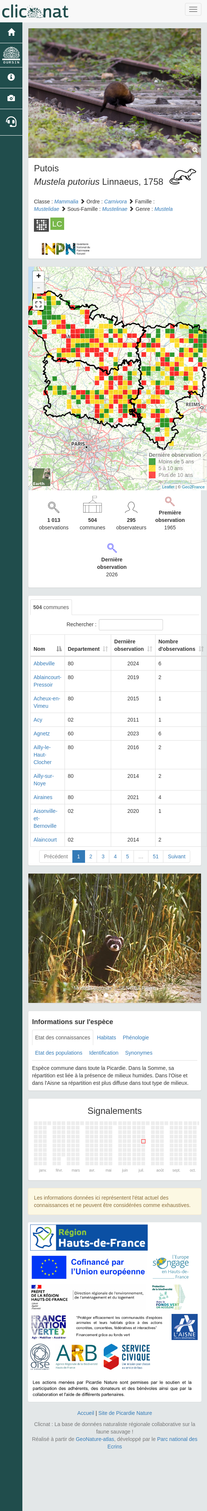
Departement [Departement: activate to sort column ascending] (84, 649)
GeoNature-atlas (95, 1439)
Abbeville (44, 663)
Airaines (43, 797)
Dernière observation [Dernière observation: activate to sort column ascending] (129, 645)
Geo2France (193, 487)
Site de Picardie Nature (125, 1413)
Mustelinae (115, 209)
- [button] (38, 288)
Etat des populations (58, 1053)
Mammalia (66, 202)
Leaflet (168, 487)
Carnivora (115, 202)
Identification (104, 1053)
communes (51, 607)
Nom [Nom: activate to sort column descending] (39, 649)
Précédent (56, 856)
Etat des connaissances (62, 1037)
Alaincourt (45, 840)
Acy (38, 720)
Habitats (106, 1037)
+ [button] (38, 276)
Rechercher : (114, 624)
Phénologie (136, 1037)
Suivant (176, 856)
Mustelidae (46, 209)
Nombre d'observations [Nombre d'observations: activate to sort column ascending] (177, 645)
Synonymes (138, 1053)
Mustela (163, 209)
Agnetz (42, 734)
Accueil (85, 1413)
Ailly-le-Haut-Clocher (42, 754)
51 (156, 856)
